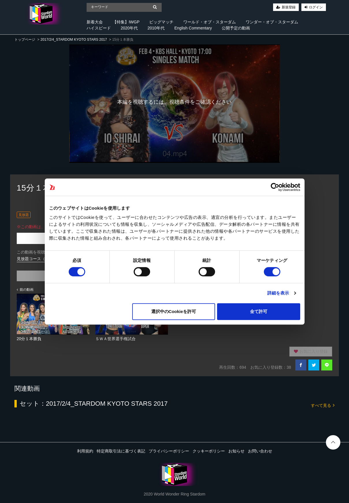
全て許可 (258, 311)
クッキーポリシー (209, 451)
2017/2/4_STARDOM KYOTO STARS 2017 (73, 40)
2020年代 (129, 28)
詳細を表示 (278, 292)
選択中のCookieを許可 (173, 311)
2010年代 (156, 28)
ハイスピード (99, 28)
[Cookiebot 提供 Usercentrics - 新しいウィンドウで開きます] (275, 187)
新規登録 (289, 7)
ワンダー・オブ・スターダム (272, 22)
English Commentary (193, 28)
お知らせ (236, 451)
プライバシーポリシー (169, 451)
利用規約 (85, 451)
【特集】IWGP (126, 22)
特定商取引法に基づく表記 (121, 451)
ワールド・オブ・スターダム (209, 22)
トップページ (24, 40)
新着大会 (95, 22)
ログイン (316, 7)
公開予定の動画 (236, 28)
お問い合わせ (260, 451)
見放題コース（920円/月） (41, 258)
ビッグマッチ (161, 22)
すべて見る (323, 405)
